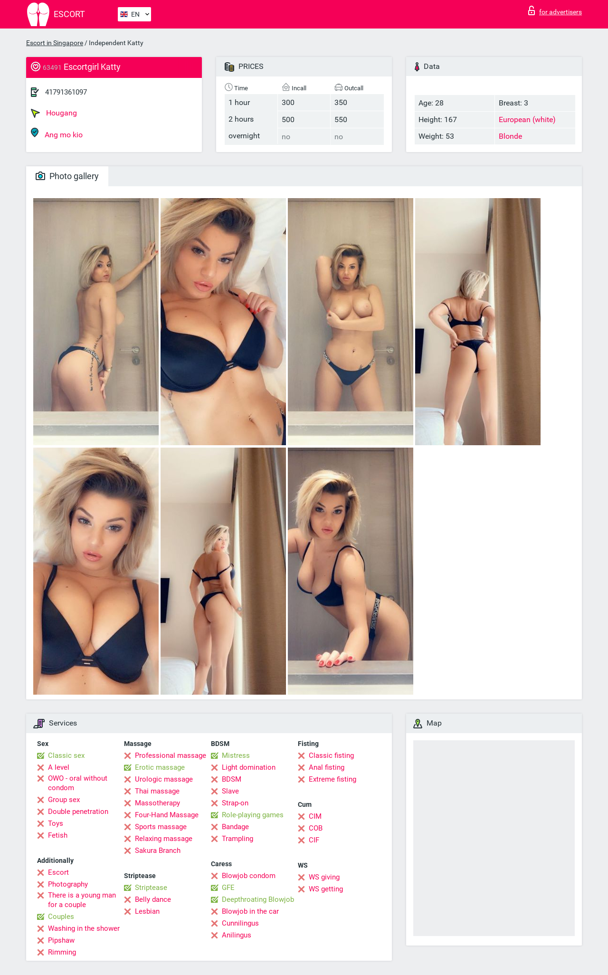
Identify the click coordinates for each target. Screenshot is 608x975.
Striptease (151, 887)
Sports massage (161, 826)
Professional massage (170, 755)
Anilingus (236, 935)
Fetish (57, 835)
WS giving (324, 877)
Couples (61, 916)
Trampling (237, 838)
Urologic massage (164, 779)
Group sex (64, 799)
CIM (315, 816)
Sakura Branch (157, 850)
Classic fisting (331, 755)
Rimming (62, 952)
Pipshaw (61, 940)
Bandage (235, 826)
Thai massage (157, 791)
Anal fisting (326, 767)
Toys (55, 823)
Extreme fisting (332, 779)
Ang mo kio (57, 133)
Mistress (236, 755)
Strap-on (235, 803)
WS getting (326, 889)
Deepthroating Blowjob (258, 899)
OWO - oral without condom (77, 783)
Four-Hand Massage (167, 815)
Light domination (249, 767)
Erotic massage (160, 767)
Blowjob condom (249, 875)
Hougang (54, 113)
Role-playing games (253, 815)
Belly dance (153, 899)
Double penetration (78, 811)
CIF (314, 840)
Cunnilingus (240, 923)
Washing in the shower (84, 928)
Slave (230, 791)
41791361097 (66, 92)
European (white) (527, 119)
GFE (228, 887)
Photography (68, 884)
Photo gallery (67, 176)
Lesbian (147, 911)
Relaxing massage (163, 838)
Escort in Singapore (54, 43)
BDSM (231, 779)
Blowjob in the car (250, 911)
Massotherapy (157, 803)
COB (316, 828)
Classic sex (66, 755)
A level (58, 767)
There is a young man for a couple (82, 900)
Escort (58, 872)
